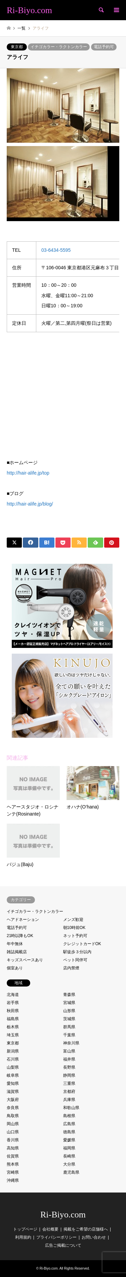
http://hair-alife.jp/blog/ (30, 504)
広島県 (69, 1123)
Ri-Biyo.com (63, 1214)
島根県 (69, 1115)
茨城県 (69, 1018)
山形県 (69, 1010)
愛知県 (13, 1083)
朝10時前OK (74, 927)
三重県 (69, 1083)
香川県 (13, 1140)
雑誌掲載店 (17, 952)
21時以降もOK (20, 935)
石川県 (13, 1059)
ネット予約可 (75, 935)
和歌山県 (71, 1107)
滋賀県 (13, 1091)
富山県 (69, 1051)
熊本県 (13, 1164)
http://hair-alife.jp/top (28, 473)
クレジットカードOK (82, 943)
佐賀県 (13, 1156)
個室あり (15, 968)
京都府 (69, 1091)
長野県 (69, 1067)
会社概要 (50, 1229)
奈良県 (13, 1107)
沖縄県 (13, 1180)
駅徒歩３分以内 (77, 952)
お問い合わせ (94, 1237)
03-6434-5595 (56, 250)
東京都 (17, 46)
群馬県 (69, 1027)
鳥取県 (13, 1115)
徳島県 (69, 1132)
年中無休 (15, 943)
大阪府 (13, 1099)
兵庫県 (69, 1099)
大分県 (69, 1164)
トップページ (25, 1229)
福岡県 (69, 1148)
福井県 (69, 1059)
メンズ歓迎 (73, 919)
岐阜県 (13, 1075)
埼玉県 (13, 1035)
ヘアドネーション (23, 919)
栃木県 (13, 1027)
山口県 (13, 1132)
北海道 (13, 994)
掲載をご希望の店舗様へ (86, 1229)
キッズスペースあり (25, 960)
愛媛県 (69, 1140)
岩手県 (13, 1002)
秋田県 (13, 1010)
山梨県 (13, 1067)
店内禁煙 (71, 968)
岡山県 (13, 1123)
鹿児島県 (71, 1172)
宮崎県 (13, 1172)
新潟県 (13, 1051)
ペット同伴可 (75, 960)
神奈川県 (71, 1043)
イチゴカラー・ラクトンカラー (59, 46)
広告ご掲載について (63, 1245)
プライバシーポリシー (56, 1237)
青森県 (69, 994)
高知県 (13, 1148)
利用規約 (23, 1237)
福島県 (13, 1018)
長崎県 (69, 1156)
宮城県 (69, 1002)
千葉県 (69, 1035)
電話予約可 (104, 46)
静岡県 (69, 1075)
